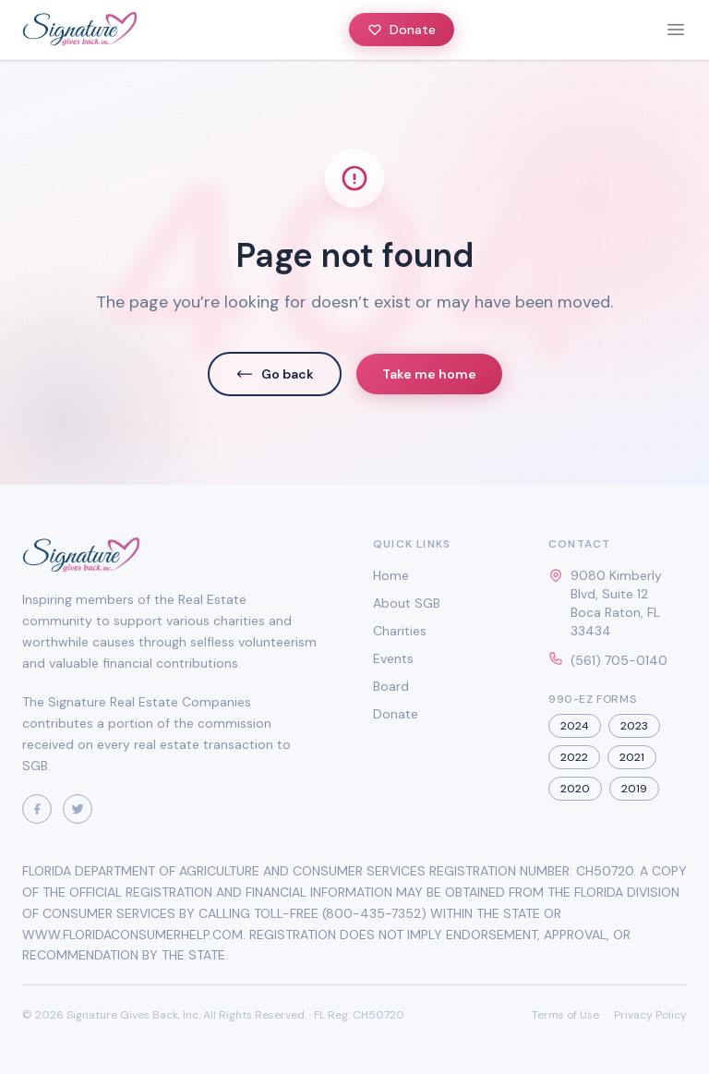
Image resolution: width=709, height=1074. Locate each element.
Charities (400, 630)
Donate (401, 29)
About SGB (406, 603)
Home (391, 575)
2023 (634, 725)
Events (393, 658)
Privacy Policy (650, 1015)
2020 (575, 788)
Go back (274, 374)
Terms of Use (565, 1015)
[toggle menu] (676, 29)
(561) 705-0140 (619, 660)
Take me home (429, 374)
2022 (574, 757)
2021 (631, 757)
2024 (574, 725)
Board (391, 686)
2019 (634, 788)
